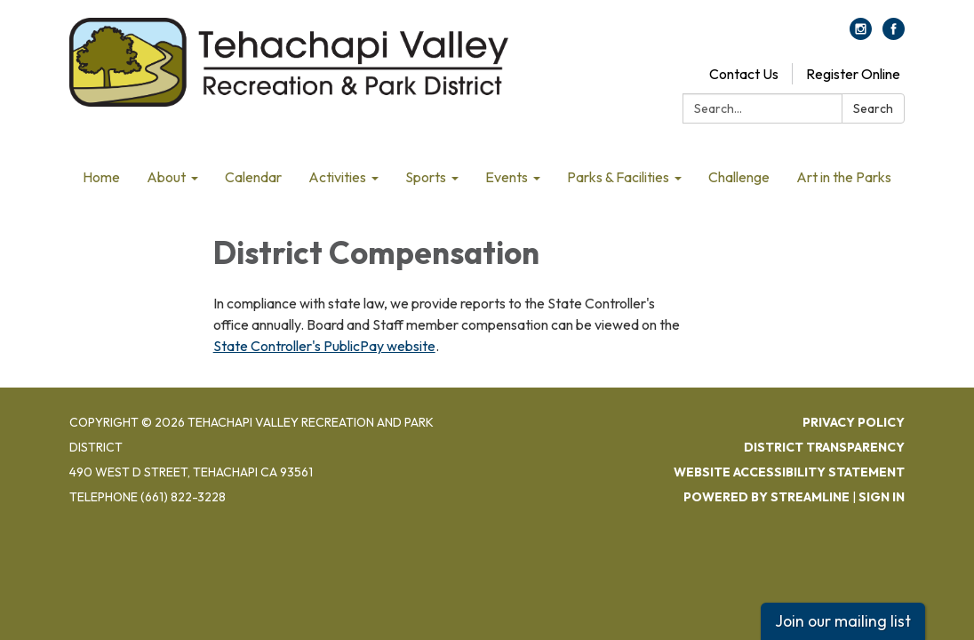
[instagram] (861, 35)
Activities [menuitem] (337, 177)
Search (873, 108)
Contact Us (743, 74)
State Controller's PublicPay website (324, 346)
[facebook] (893, 35)
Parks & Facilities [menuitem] (618, 177)
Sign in (881, 497)
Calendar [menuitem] (253, 177)
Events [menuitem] (506, 177)
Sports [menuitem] (425, 177)
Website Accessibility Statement (789, 472)
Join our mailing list (843, 621)
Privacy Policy (853, 422)
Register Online (853, 74)
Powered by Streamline (766, 497)
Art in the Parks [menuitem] (843, 177)
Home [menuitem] (101, 177)
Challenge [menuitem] (739, 177)
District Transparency (824, 447)
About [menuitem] (166, 177)
